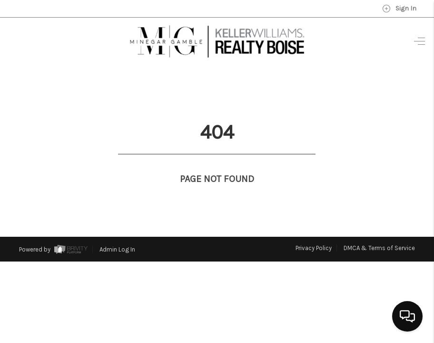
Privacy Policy (314, 230)
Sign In (399, 8)
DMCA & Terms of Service (379, 230)
